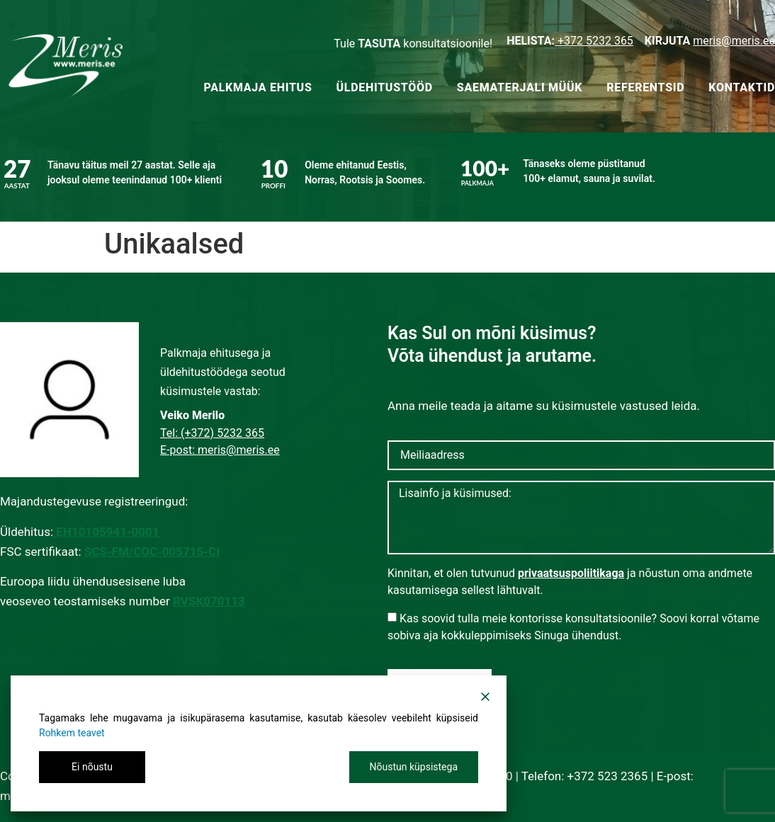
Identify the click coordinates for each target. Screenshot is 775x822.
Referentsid (645, 87)
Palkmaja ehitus (257, 87)
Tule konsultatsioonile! (413, 43)
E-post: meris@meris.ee (220, 450)
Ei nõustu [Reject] (92, 766)
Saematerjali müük (519, 87)
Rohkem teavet (72, 732)
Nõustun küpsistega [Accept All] (414, 766)
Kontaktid (741, 87)
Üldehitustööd (384, 87)
